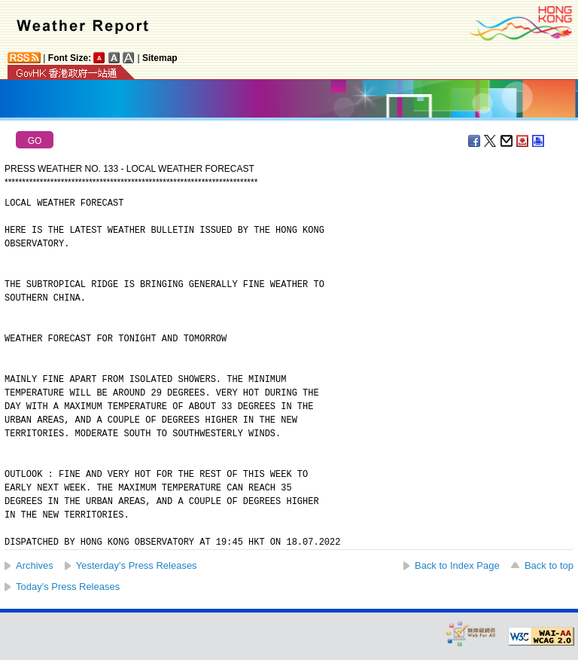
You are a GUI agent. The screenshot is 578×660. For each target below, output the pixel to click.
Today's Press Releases (68, 586)
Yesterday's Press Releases (136, 565)
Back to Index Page (457, 565)
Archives (34, 565)
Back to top (549, 565)
